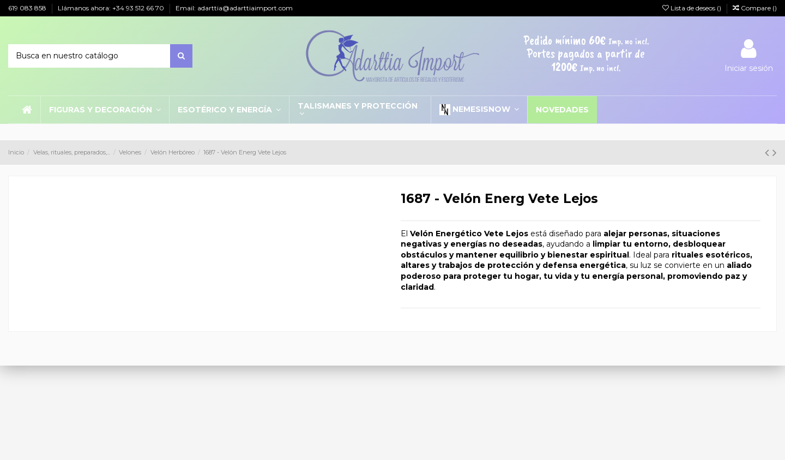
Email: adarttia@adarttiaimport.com (234, 8)
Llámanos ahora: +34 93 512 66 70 (112, 8)
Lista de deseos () (692, 8)
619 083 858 (28, 8)
